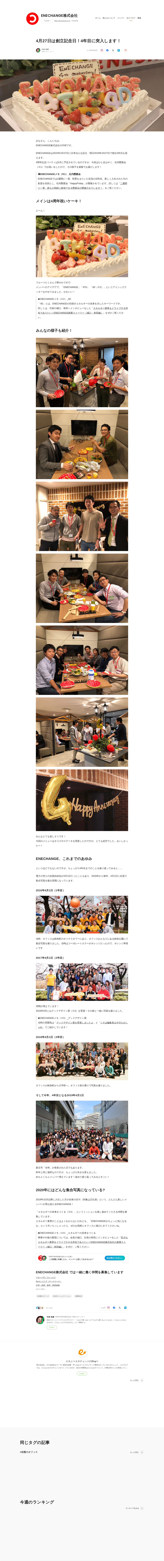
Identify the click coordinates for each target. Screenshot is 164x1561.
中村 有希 (45, 49)
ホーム (98, 18)
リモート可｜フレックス (46, 1277)
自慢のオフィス (43, 1296)
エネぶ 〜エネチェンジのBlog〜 (82, 1361)
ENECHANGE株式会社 (59, 15)
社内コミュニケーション (62, 1296)
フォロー (47, 21)
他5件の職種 (41, 1289)
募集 (139, 18)
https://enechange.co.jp (62, 21)
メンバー (120, 18)
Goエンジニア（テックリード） (49, 1281)
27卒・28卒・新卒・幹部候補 (48, 1285)
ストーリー (130, 18)
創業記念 (79, 1296)
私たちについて (109, 18)
